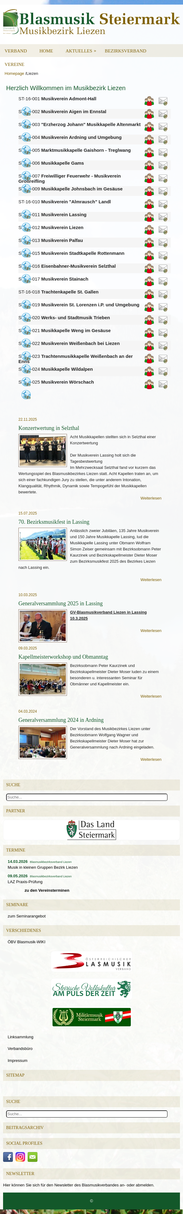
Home (46, 50)
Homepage (14, 73)
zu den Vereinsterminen (47, 890)
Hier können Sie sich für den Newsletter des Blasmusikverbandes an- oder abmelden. (78, 1185)
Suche (13, 1101)
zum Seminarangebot (27, 916)
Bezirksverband (125, 50)
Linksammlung (20, 1037)
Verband (16, 50)
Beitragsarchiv (25, 1127)
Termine (15, 850)
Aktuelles (83, 48)
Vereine (14, 64)
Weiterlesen (151, 498)
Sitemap (15, 1075)
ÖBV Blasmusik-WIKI (26, 942)
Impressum (17, 1060)
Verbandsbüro (20, 1048)
